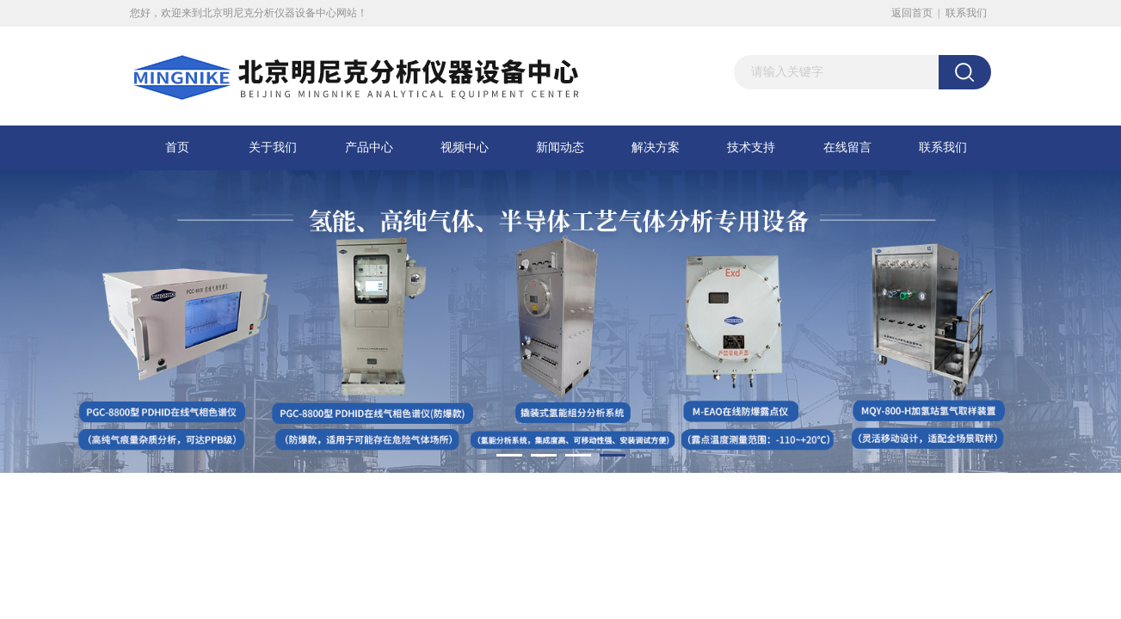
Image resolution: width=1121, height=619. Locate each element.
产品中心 (369, 147)
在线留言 (847, 147)
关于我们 (273, 147)
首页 (177, 147)
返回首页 (912, 13)
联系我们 (966, 13)
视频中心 (464, 147)
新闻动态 (560, 147)
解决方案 (655, 147)
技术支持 (751, 147)
